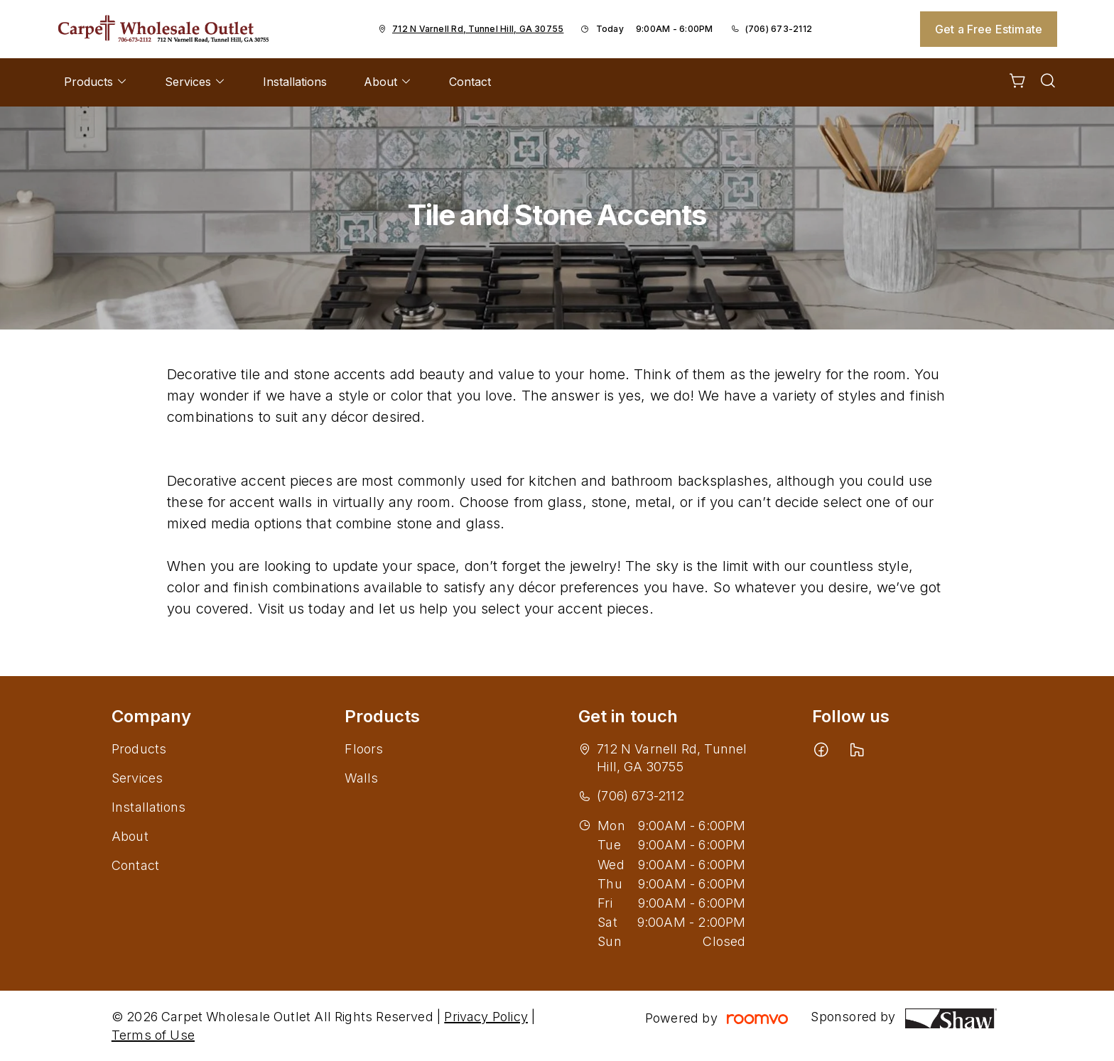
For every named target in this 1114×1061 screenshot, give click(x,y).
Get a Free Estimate (988, 29)
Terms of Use (153, 1035)
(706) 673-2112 (778, 28)
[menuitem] (96, 82)
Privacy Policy (486, 1016)
